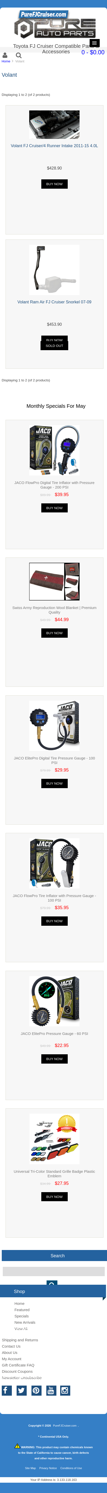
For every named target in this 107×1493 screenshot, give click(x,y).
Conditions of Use (71, 1468)
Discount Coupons (17, 1371)
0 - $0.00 (93, 52)
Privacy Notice (48, 1468)
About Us (9, 1352)
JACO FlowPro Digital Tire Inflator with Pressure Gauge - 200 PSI (54, 484)
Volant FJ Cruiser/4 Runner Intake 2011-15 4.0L (54, 145)
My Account (11, 1359)
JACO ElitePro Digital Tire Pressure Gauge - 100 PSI (54, 760)
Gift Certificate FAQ (18, 1365)
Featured (21, 1310)
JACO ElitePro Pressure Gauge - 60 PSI (54, 1033)
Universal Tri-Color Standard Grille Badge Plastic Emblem (54, 1173)
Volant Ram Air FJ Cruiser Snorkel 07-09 (54, 302)
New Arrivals (24, 1322)
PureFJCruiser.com (65, 1425)
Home (6, 61)
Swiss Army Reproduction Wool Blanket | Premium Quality (54, 610)
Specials (21, 1316)
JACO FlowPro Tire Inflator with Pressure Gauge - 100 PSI (54, 898)
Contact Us (11, 1346)
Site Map (30, 1468)
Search (58, 1255)
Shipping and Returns (20, 1340)
